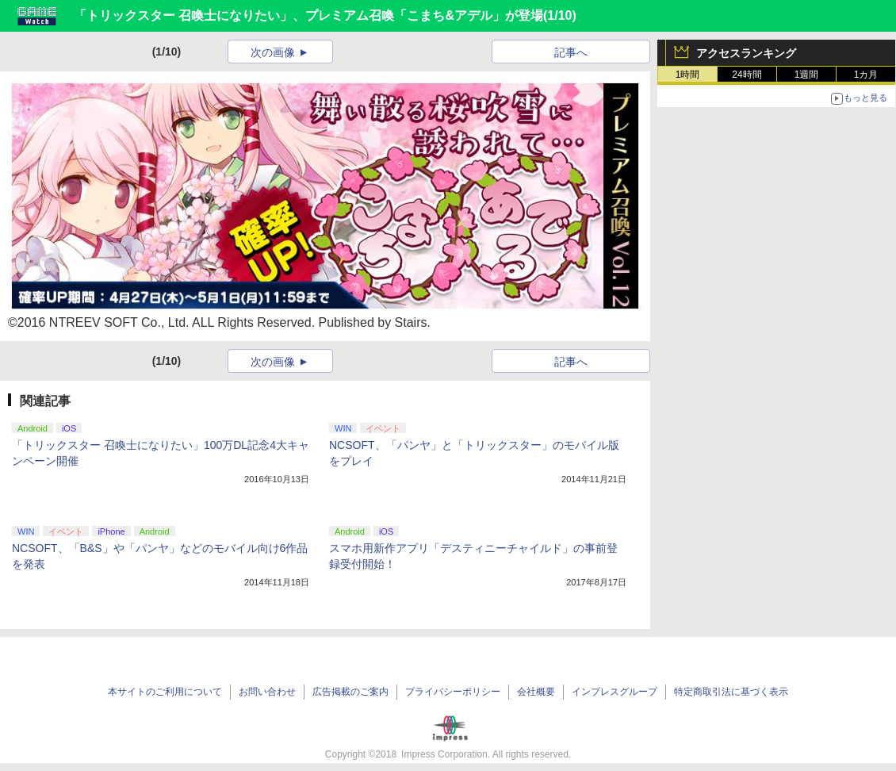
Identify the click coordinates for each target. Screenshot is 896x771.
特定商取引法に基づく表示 (731, 691)
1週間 (807, 74)
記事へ (571, 52)
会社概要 (536, 691)
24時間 (746, 74)
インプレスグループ (614, 691)
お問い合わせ (267, 691)
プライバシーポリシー (452, 691)
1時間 (688, 74)
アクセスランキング (746, 53)
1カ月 (866, 74)
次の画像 (273, 52)
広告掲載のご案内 (350, 691)
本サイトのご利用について (165, 691)
